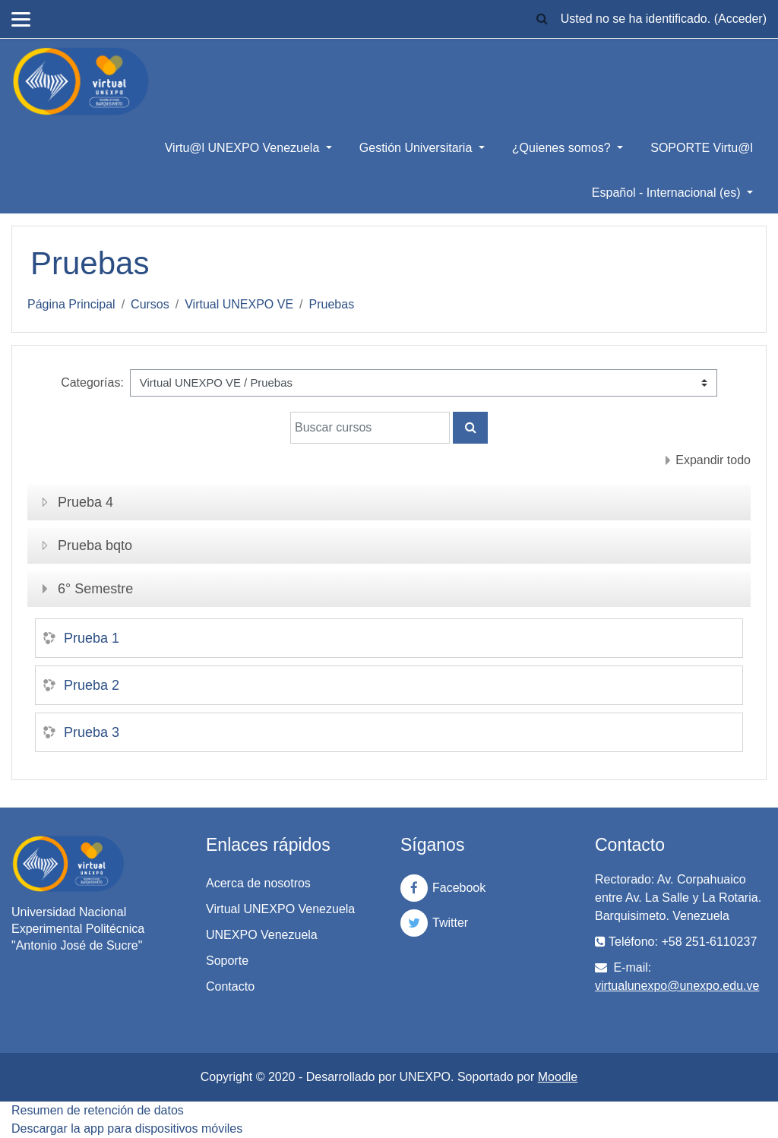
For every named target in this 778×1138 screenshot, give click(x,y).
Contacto (230, 986)
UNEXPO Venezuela (262, 934)
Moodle (557, 1076)
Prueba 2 (91, 685)
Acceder (740, 18)
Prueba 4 (85, 502)
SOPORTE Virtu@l (701, 147)
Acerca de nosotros (258, 883)
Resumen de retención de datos (97, 1110)
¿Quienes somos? (563, 147)
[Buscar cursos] (370, 428)
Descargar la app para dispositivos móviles (126, 1128)
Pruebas (332, 304)
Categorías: (92, 382)
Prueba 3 (91, 732)
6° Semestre (95, 588)
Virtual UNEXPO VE (239, 304)
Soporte (227, 960)
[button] (542, 19)
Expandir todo (713, 460)
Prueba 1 (91, 638)
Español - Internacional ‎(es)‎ (668, 192)
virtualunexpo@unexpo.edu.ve (677, 985)
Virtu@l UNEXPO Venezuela (244, 147)
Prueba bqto (95, 545)
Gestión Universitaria (417, 147)
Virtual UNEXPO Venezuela (280, 908)
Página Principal (71, 304)
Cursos (150, 304)
